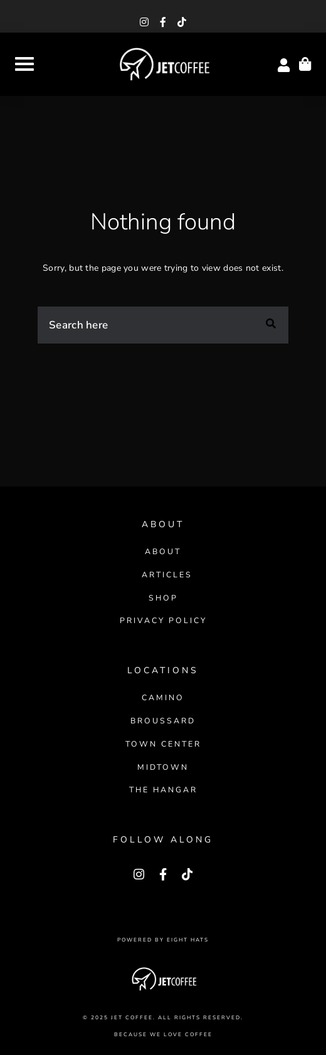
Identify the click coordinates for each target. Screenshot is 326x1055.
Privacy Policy (163, 620)
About (163, 551)
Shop (163, 597)
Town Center (163, 743)
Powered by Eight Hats (163, 940)
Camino (163, 697)
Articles (167, 574)
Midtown (163, 767)
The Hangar (163, 789)
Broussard (163, 720)
